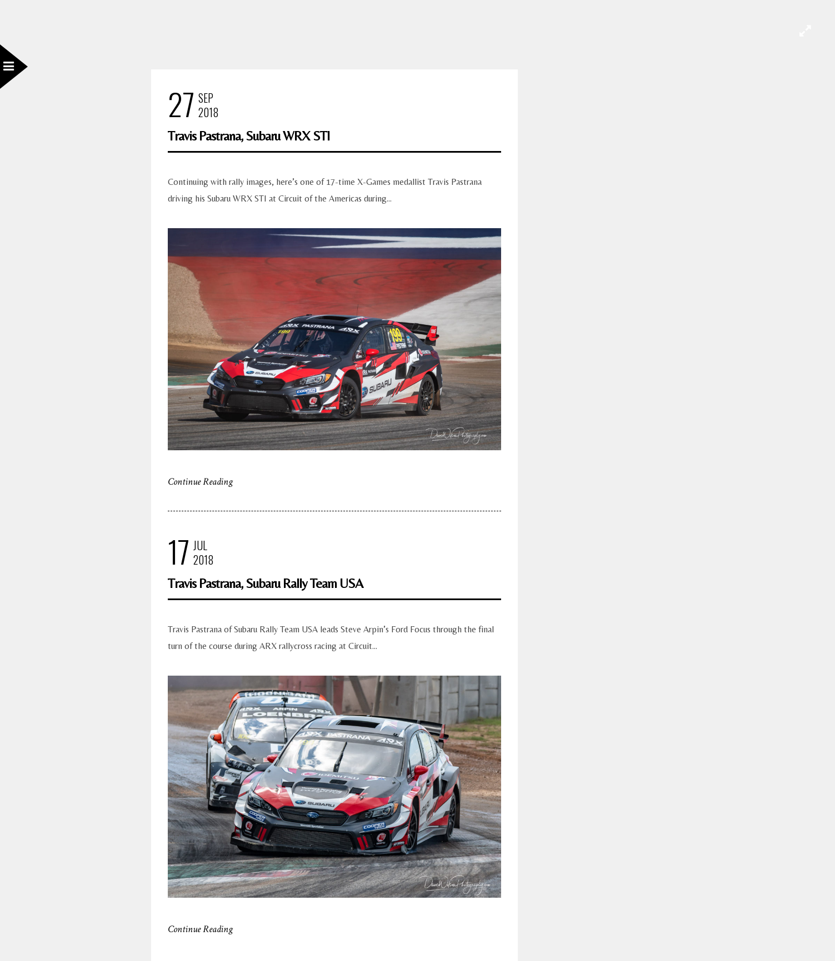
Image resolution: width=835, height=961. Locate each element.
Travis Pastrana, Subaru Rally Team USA (265, 583)
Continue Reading (200, 481)
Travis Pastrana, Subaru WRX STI (248, 135)
